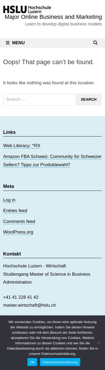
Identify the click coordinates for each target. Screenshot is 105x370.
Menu (15, 43)
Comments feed (19, 221)
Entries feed (15, 210)
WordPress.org (18, 232)
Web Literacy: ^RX (21, 145)
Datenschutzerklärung (60, 362)
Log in (9, 199)
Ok (32, 362)
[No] (98, 342)
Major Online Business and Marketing (53, 17)
